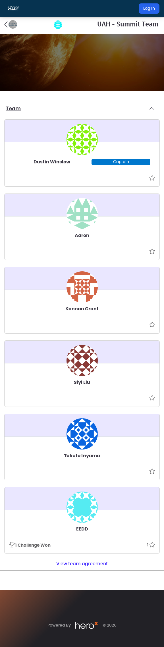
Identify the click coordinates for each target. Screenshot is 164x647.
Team (82, 109)
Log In (149, 9)
